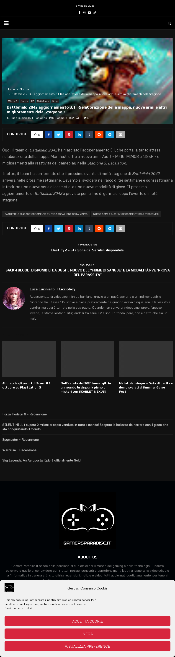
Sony (55, 101)
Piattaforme (43, 101)
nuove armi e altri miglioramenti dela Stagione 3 (125, 214)
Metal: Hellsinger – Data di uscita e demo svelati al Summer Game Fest (146, 387)
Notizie (24, 101)
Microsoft (13, 101)
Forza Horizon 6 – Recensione (24, 414)
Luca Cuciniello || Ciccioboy (29, 118)
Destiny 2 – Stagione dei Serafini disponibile (87, 250)
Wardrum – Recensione (19, 450)
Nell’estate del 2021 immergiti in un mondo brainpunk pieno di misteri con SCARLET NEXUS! (86, 387)
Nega (87, 634)
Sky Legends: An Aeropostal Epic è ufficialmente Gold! (41, 460)
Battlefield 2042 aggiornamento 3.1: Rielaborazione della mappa (46, 214)
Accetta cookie (87, 621)
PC (32, 101)
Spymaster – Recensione (20, 439)
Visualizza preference (87, 646)
